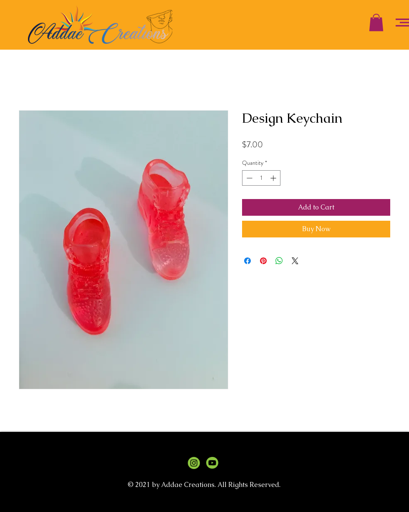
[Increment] (274, 178)
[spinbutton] (261, 178)
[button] (376, 22)
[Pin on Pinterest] (263, 261)
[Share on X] (295, 261)
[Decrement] (248, 178)
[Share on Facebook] (247, 261)
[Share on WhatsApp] (279, 261)
